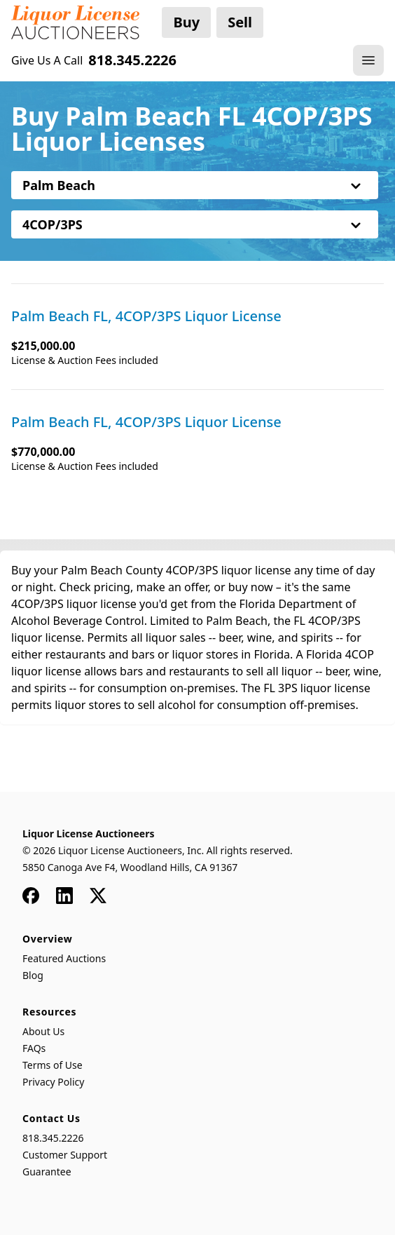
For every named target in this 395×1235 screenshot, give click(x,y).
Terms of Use (52, 1065)
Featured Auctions (64, 958)
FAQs (34, 1048)
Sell (240, 22)
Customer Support (64, 1154)
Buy (186, 22)
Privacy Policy (53, 1081)
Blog (32, 975)
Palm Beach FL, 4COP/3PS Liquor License (146, 316)
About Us (43, 1031)
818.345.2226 (53, 1138)
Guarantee (46, 1171)
